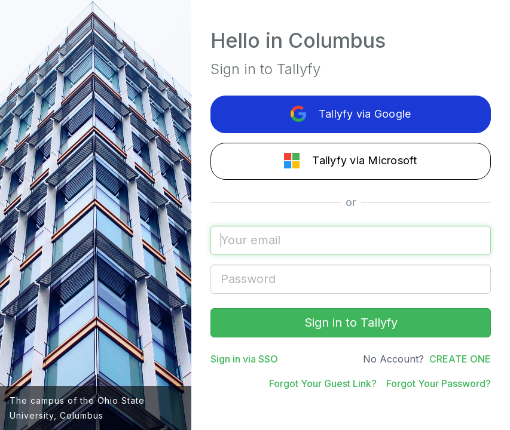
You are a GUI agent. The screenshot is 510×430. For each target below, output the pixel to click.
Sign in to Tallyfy (351, 322)
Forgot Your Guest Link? (323, 383)
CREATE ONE (460, 359)
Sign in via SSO (244, 359)
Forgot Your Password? (438, 383)
